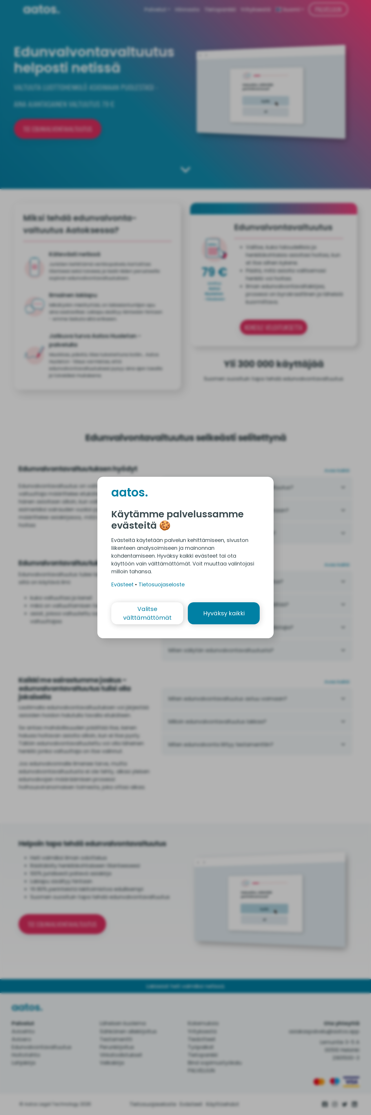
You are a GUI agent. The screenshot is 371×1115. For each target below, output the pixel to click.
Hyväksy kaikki (224, 613)
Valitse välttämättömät (147, 613)
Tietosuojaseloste (162, 584)
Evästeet (122, 584)
